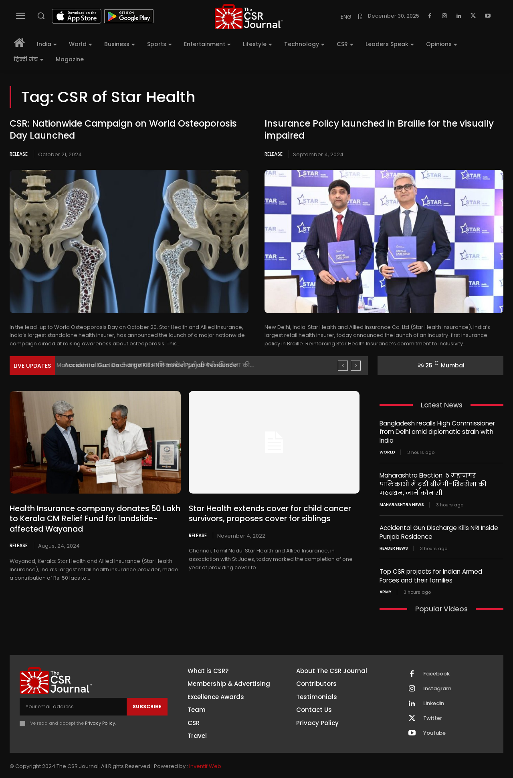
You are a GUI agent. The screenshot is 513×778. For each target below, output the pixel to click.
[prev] (343, 366)
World (387, 452)
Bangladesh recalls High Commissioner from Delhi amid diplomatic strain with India (437, 431)
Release (19, 154)
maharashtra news (402, 503)
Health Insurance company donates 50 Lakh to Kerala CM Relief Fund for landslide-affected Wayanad (94, 519)
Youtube (434, 731)
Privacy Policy (100, 721)
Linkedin (433, 701)
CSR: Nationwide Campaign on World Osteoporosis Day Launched (123, 129)
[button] (40, 15)
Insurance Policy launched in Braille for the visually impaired (378, 129)
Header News (394, 547)
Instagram (437, 686)
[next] (356, 366)
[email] (73, 705)
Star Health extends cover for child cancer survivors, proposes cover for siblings (265, 514)
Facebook (436, 671)
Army (386, 590)
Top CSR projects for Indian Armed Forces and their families (431, 574)
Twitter (432, 716)
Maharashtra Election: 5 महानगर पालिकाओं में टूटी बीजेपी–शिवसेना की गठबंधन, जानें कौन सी (432, 483)
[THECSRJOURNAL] (249, 16)
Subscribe (147, 704)
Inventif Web (205, 764)
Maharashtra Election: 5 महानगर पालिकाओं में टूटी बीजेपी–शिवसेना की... (159, 365)
